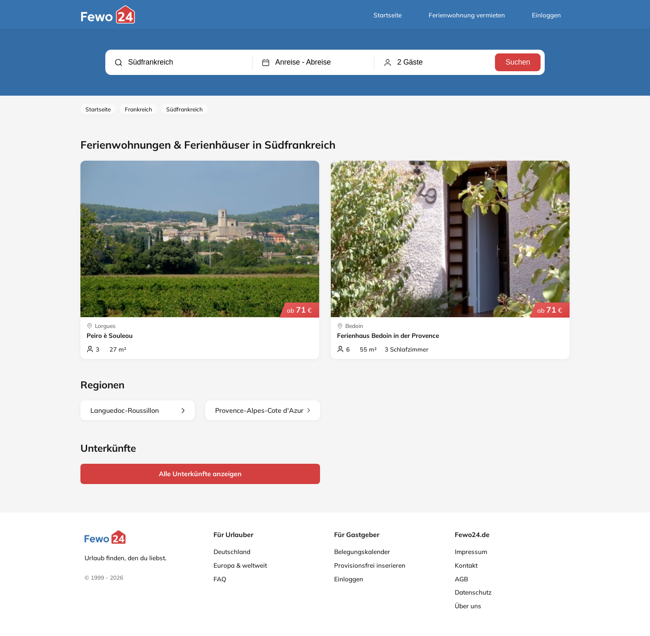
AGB (461, 579)
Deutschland (231, 552)
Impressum (471, 552)
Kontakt (466, 565)
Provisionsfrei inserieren (369, 565)
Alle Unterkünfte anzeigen (200, 474)
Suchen (517, 62)
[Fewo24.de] (109, 21)
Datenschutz (473, 592)
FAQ (219, 579)
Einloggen (546, 15)
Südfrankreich (184, 109)
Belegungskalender (362, 552)
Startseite (388, 15)
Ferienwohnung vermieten (467, 15)
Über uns (468, 606)
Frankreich (138, 109)
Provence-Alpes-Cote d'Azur (262, 410)
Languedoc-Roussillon (137, 410)
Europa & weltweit (240, 565)
